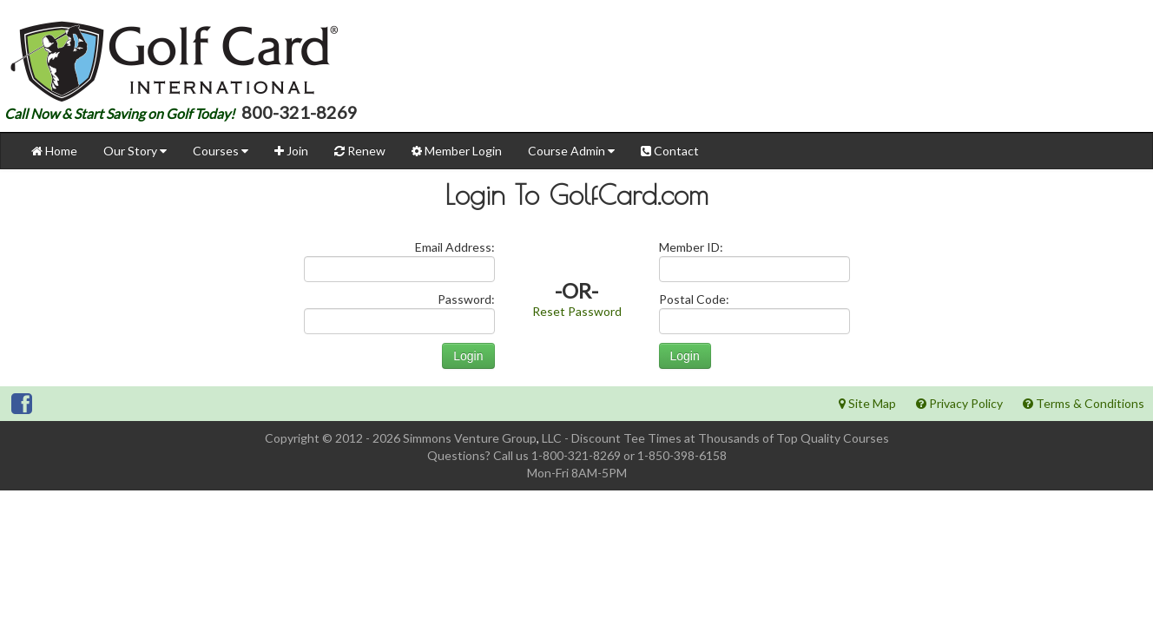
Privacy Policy (959, 403)
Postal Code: (694, 299)
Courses (220, 150)
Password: (466, 299)
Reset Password (577, 311)
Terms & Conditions (1083, 403)
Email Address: (455, 247)
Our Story (135, 150)
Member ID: (691, 247)
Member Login (457, 150)
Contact (670, 150)
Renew (359, 150)
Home (54, 150)
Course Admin (571, 150)
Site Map (867, 403)
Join (291, 150)
